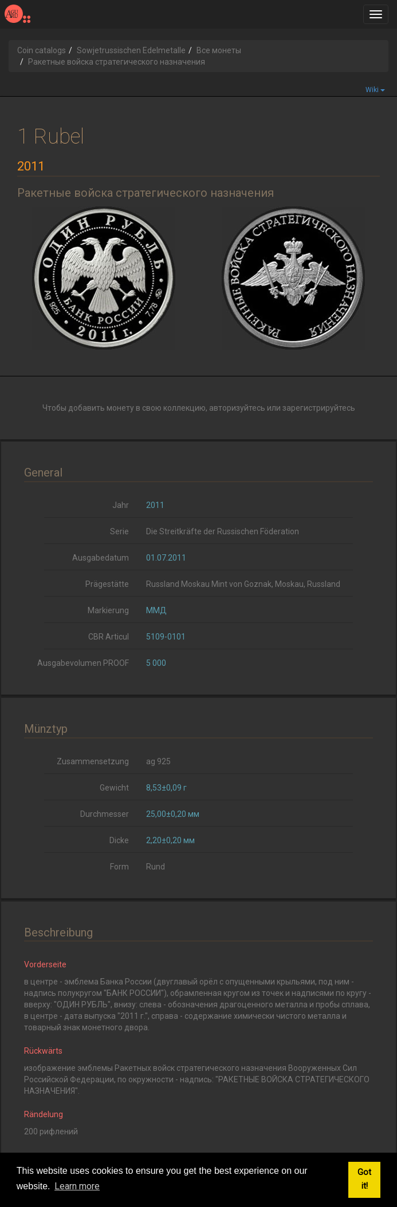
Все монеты (218, 50)
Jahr (120, 505)
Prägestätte (107, 584)
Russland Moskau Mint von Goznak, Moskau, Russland (243, 584)
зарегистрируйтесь (318, 407)
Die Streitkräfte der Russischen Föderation (222, 531)
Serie (119, 531)
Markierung (108, 610)
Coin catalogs (41, 50)
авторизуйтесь (237, 407)
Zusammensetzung (93, 761)
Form (119, 866)
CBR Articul (108, 636)
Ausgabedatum (100, 557)
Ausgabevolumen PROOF (83, 663)
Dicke (119, 840)
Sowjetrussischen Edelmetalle (131, 50)
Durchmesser (104, 814)
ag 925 (158, 761)
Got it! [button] (364, 1179)
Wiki (375, 90)
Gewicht (114, 787)
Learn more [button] (77, 1186)
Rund (155, 866)
